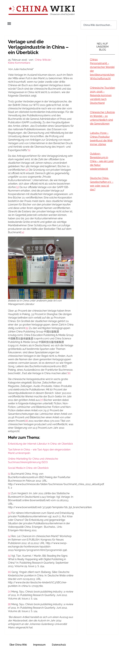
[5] (27, 328)
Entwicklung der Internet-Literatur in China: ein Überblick (40, 443)
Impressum (39, 644)
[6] (69, 373)
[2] (27, 169)
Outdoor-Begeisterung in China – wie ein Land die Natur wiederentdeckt (101, 161)
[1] (29, 150)
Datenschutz (59, 644)
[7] (41, 399)
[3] (17, 187)
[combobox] (99, 25)
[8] (26, 420)
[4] (22, 232)
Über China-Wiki (18, 644)
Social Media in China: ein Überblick (28, 467)
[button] (9, 24)
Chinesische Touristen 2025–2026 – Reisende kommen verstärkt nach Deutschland (102, 95)
